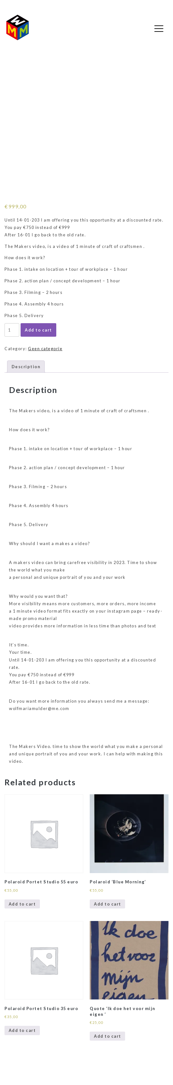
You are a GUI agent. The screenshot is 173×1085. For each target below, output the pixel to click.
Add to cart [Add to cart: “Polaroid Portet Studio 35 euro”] (22, 1030)
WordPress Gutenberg (28, 1076)
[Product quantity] (12, 330)
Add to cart (38, 330)
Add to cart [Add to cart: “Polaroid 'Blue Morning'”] (107, 904)
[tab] (26, 366)
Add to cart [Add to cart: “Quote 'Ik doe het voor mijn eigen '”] (107, 1036)
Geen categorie (45, 348)
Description (26, 366)
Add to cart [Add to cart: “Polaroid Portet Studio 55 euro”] (22, 904)
